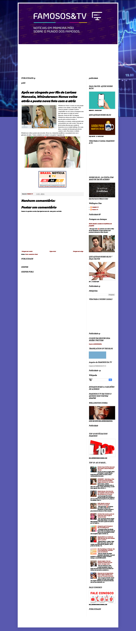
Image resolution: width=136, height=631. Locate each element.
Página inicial (52, 251)
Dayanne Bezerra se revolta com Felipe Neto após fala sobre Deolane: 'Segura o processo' (106, 538)
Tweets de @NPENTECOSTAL (95, 344)
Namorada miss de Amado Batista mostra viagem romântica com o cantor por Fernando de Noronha (105, 574)
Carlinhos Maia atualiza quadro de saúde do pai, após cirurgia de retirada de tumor (105, 515)
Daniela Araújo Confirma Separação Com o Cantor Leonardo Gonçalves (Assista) (105, 468)
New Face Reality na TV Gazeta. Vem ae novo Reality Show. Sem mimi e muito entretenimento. (105, 550)
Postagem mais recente (27, 251)
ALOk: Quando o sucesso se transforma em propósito (103, 504)
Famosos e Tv (95, 209)
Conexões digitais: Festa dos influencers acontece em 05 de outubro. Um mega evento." (104, 562)
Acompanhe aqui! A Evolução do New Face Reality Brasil (104, 526)
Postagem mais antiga (78, 251)
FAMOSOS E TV (95, 207)
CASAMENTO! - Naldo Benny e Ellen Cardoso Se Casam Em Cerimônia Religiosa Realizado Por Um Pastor (105, 480)
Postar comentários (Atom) (31, 254)
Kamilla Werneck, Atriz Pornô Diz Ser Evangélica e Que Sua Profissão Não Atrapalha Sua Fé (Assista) (105, 492)
